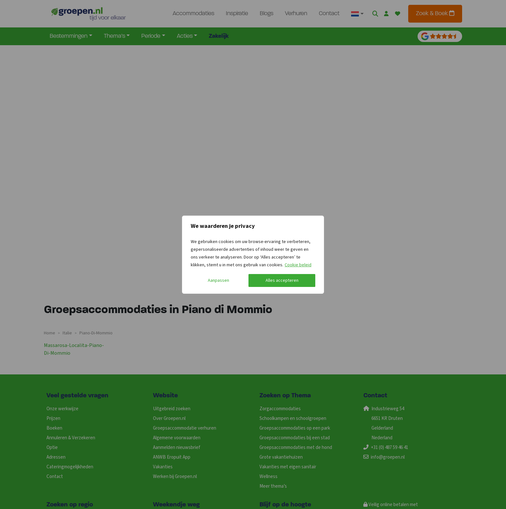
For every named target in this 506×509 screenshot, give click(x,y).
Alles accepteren (282, 280)
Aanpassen (218, 280)
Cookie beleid (298, 265)
